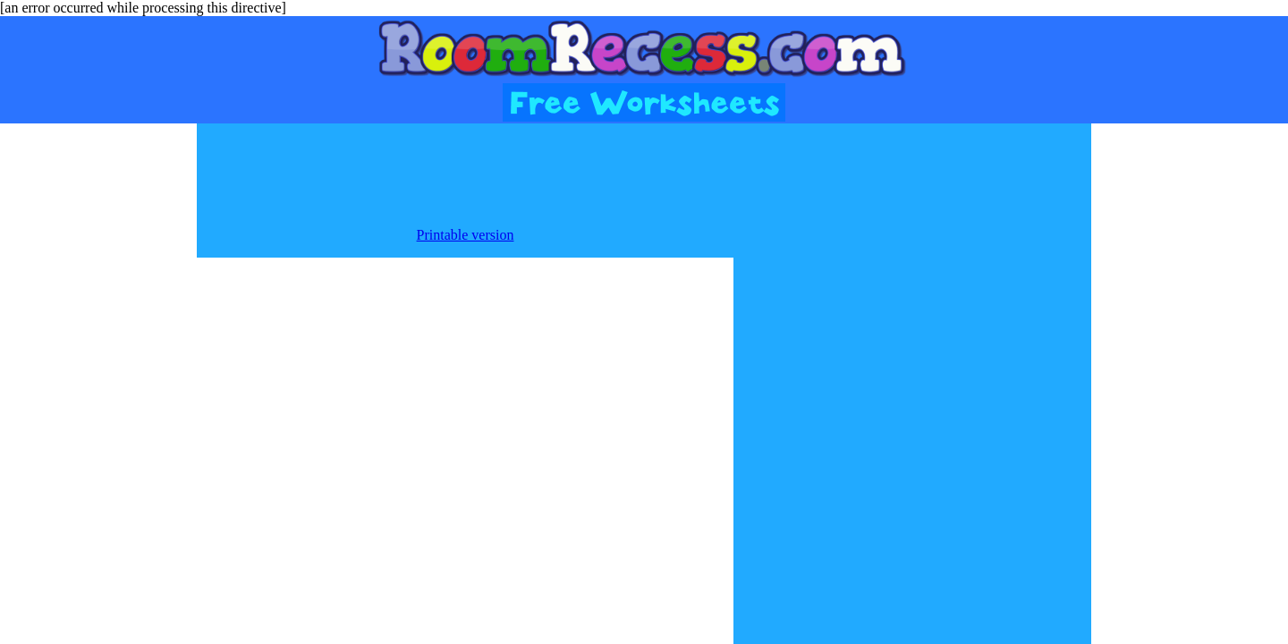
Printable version (465, 234)
